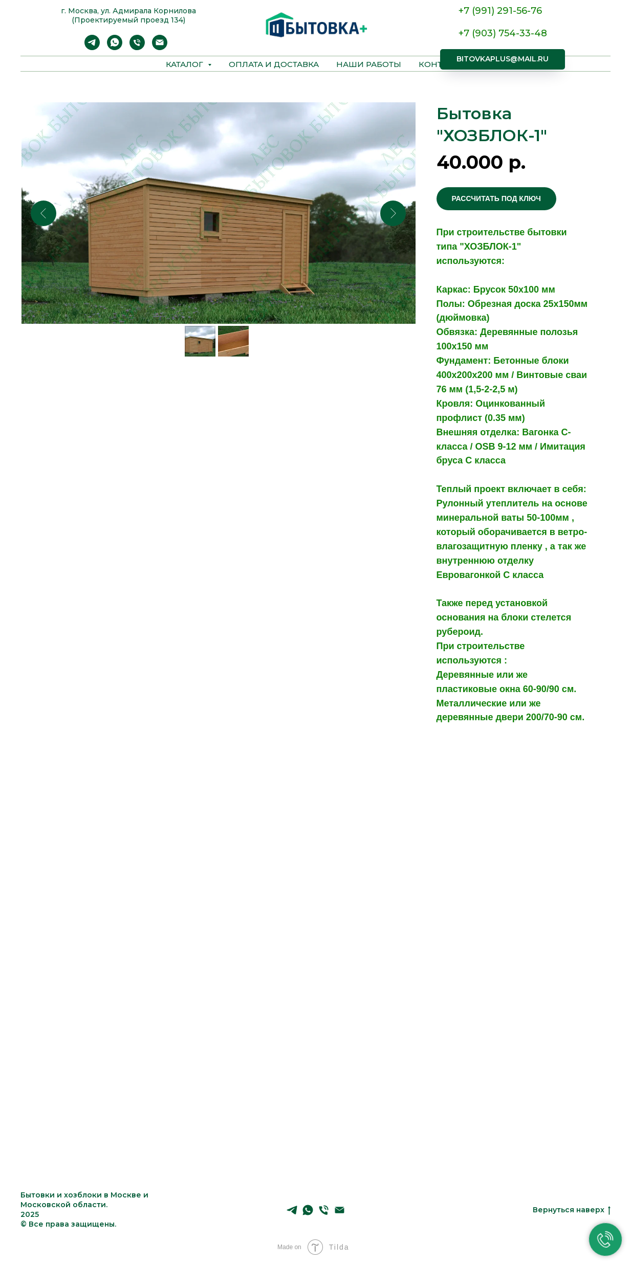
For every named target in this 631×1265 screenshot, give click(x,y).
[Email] (159, 47)
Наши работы (368, 64)
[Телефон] (137, 47)
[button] (496, 198)
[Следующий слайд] (393, 213)
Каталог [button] (185, 64)
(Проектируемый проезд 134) (128, 20)
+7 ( (467, 33)
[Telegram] (92, 47)
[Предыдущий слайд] (43, 213)
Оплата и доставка (274, 64)
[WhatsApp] (114, 47)
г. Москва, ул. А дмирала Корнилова (128, 10)
